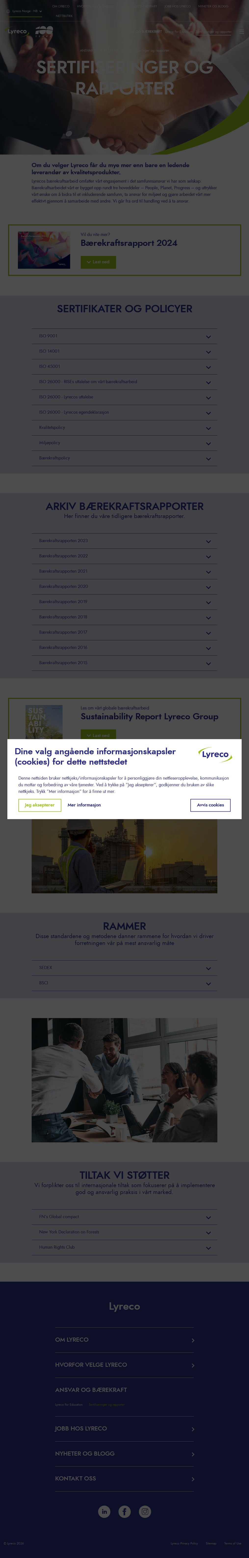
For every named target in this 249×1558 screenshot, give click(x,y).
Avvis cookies (210, 805)
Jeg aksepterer (40, 805)
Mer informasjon (84, 805)
